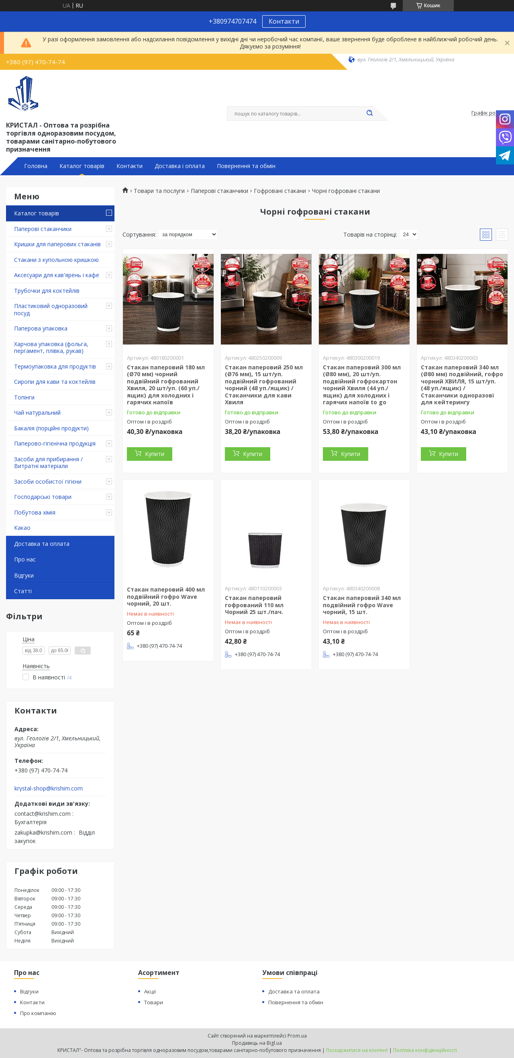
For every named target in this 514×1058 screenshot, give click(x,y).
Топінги (24, 397)
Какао (22, 527)
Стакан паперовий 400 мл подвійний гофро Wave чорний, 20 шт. (166, 596)
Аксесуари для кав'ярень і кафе (56, 275)
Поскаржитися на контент (357, 1050)
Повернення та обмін (246, 166)
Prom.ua (297, 1035)
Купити (154, 454)
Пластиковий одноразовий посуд (51, 309)
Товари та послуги (159, 191)
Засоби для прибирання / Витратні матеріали (48, 462)
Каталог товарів (81, 166)
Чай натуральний (37, 412)
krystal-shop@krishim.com (48, 788)
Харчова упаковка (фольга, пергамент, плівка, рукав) (51, 347)
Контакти (284, 21)
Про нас (25, 559)
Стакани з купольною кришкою (56, 259)
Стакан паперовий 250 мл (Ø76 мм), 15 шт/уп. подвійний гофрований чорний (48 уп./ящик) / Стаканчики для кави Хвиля (264, 384)
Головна (35, 166)
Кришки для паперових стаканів (57, 244)
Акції (150, 991)
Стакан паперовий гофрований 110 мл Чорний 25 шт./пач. (254, 605)
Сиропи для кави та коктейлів (55, 381)
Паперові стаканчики (42, 229)
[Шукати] (369, 113)
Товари (153, 1002)
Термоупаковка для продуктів (55, 366)
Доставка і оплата (180, 166)
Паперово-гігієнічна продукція (55, 443)
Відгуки (24, 575)
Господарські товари (42, 497)
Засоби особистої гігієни (48, 481)
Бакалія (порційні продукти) (51, 428)
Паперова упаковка (40, 328)
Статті (23, 591)
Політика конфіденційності (425, 1050)
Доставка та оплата (41, 543)
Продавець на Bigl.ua (257, 1043)
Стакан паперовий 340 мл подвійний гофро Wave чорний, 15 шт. (362, 605)
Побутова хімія (34, 512)
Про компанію (38, 1013)
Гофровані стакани (280, 191)
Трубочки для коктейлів (47, 290)
